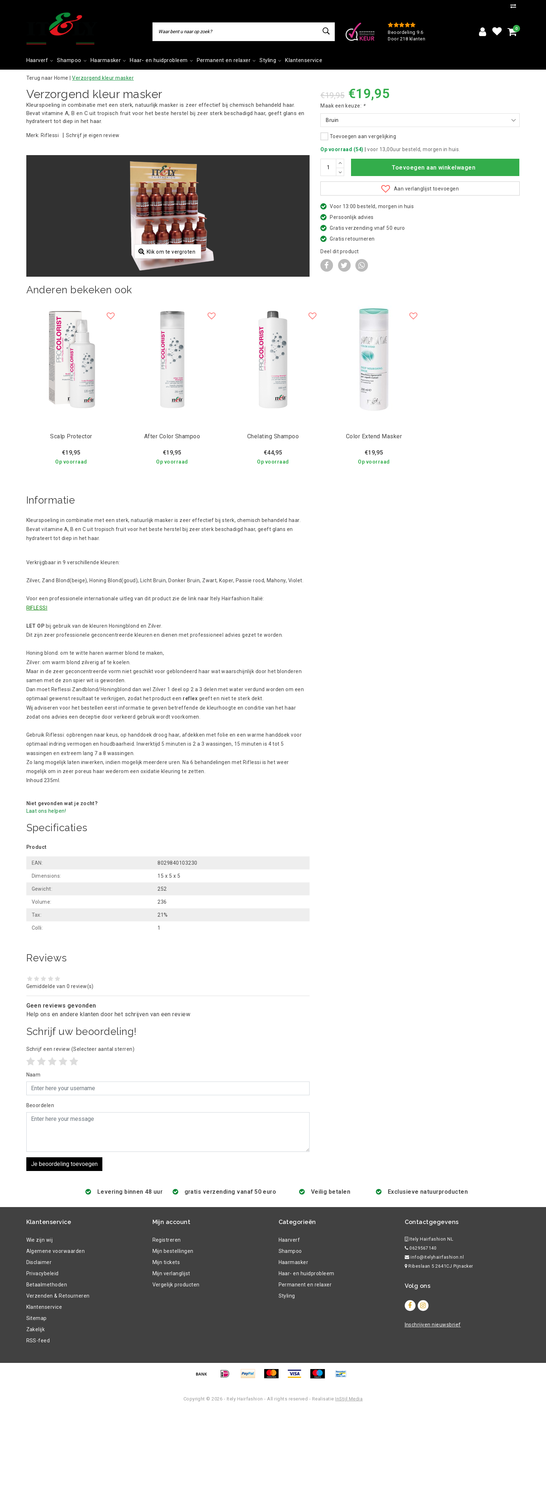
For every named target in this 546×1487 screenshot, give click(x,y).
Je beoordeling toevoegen (64, 1240)
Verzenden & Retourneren (58, 1372)
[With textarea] (168, 1208)
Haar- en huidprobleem (306, 1350)
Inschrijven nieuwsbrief (433, 1401)
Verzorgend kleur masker (103, 78)
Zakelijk (35, 1406)
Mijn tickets (166, 1339)
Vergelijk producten (176, 1361)
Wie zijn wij (39, 1316)
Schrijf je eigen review (93, 135)
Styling (287, 1372)
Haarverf (289, 1316)
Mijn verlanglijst (171, 1350)
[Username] (168, 1165)
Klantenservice (44, 1383)
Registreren (166, 1316)
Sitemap (36, 1395)
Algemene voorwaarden (55, 1327)
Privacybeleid (42, 1350)
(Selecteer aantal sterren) (80, 1125)
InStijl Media (349, 1475)
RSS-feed (38, 1417)
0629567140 (421, 1324)
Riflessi (50, 135)
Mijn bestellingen (173, 1327)
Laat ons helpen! (46, 887)
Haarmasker (293, 1339)
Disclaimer (39, 1339)
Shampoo (290, 1327)
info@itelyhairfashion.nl (434, 1333)
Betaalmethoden (46, 1361)
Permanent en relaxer (305, 1361)
